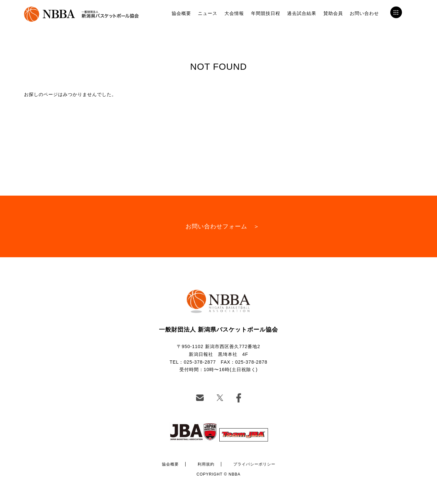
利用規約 (206, 464)
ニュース (207, 13)
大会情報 (234, 13)
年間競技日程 (265, 13)
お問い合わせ (364, 13)
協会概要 (181, 13)
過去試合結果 (301, 13)
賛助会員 (333, 13)
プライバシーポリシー (254, 464)
